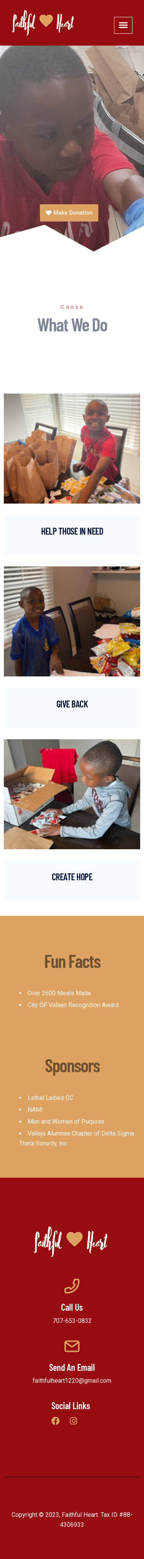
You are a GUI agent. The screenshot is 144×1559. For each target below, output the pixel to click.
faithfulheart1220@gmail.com (72, 1380)
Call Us (72, 1307)
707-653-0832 (72, 1320)
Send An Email (72, 1367)
